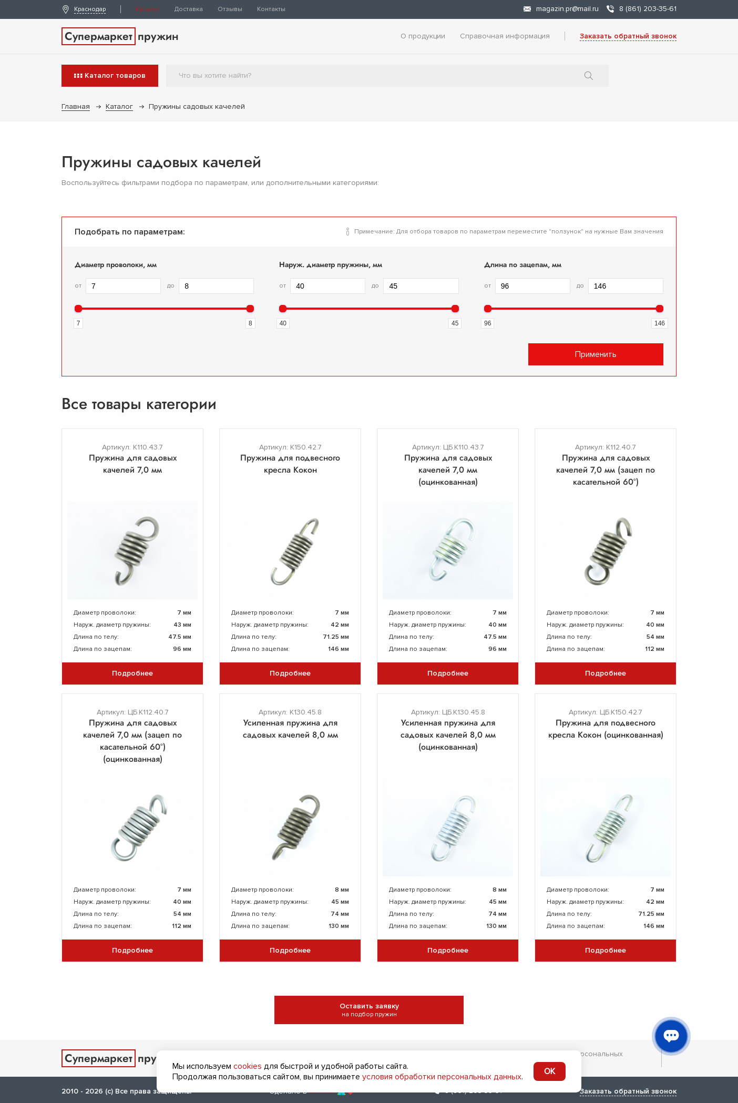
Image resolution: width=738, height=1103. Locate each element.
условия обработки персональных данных (441, 1076)
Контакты (271, 9)
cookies (247, 1066)
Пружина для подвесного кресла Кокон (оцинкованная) (605, 729)
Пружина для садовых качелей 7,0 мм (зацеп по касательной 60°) (605, 470)
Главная (76, 106)
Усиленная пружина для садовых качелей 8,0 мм (290, 729)
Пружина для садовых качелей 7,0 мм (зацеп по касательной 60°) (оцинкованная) (132, 741)
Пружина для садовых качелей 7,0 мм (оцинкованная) (448, 470)
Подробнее (132, 673)
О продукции (423, 36)
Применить (596, 354)
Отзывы (230, 9)
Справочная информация (505, 36)
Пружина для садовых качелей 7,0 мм (133, 464)
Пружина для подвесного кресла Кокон (290, 464)
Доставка (189, 9)
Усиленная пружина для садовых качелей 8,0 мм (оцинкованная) (448, 735)
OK (549, 1071)
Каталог (148, 9)
